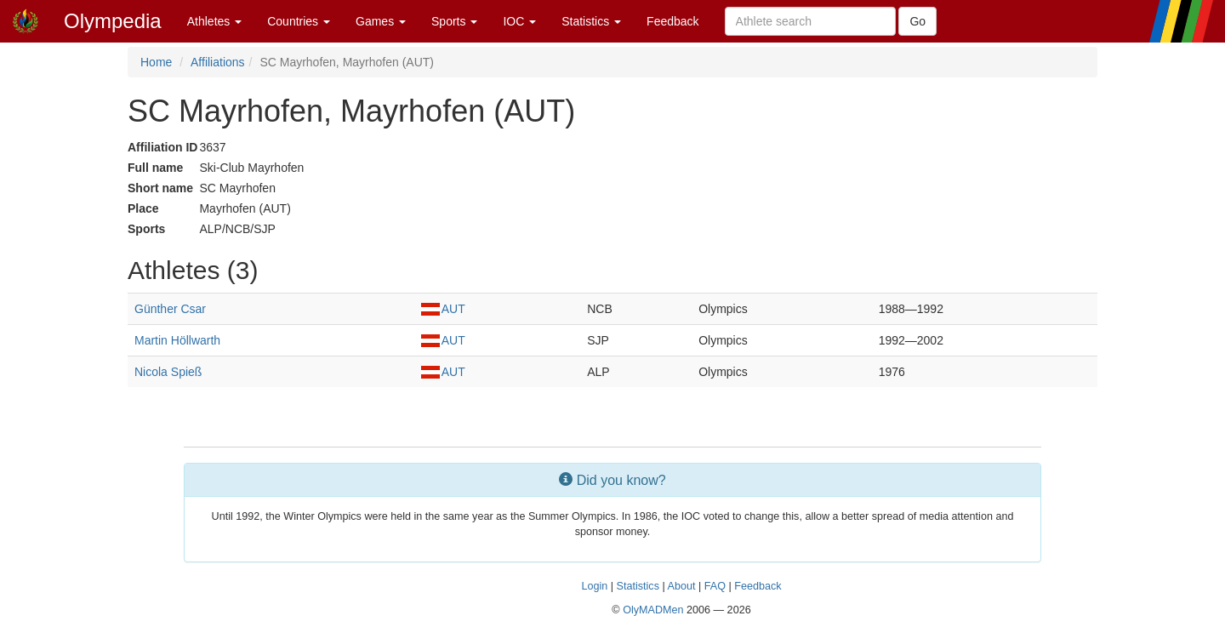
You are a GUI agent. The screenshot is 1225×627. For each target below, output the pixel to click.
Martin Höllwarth (177, 340)
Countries (298, 21)
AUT (443, 309)
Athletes (214, 21)
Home (156, 62)
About (682, 586)
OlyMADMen (653, 610)
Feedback (672, 21)
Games (381, 21)
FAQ (715, 586)
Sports (454, 21)
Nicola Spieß (168, 372)
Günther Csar (170, 309)
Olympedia (113, 20)
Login (594, 586)
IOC (519, 21)
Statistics (591, 21)
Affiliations (218, 62)
